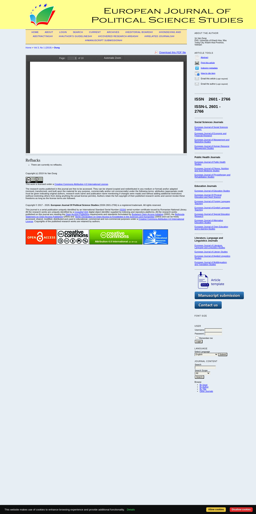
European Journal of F (205, 201)
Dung (57, 47)
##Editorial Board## (139, 32)
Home (35, 32)
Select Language (202, 352)
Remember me (206, 338)
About (49, 32)
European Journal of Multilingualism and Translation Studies (211, 263)
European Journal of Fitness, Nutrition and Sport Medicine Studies (212, 169)
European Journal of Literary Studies (211, 252)
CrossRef (79, 212)
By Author (204, 387)
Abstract (204, 57)
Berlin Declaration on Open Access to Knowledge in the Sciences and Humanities (114, 216)
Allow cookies (216, 509)
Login (63, 32)
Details (131, 509)
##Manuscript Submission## (103, 40)
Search (78, 32)
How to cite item (208, 73)
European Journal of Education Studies (212, 191)
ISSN (122, 209)
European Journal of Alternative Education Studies (209, 221)
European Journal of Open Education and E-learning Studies (211, 228)
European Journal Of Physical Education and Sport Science (208, 196)
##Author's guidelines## (75, 36)
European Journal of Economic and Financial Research (210, 134)
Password (199, 334)
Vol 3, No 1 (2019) (43, 47)
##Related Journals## (159, 36)
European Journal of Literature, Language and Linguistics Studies (210, 246)
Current (95, 32)
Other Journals (206, 391)
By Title (203, 389)
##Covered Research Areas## (118, 36)
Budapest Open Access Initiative (147, 214)
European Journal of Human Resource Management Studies (212, 147)
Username (199, 330)
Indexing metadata (209, 68)
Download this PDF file (172, 52)
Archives (113, 32)
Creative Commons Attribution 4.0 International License (81, 184)
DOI (86, 212)
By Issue (204, 385)
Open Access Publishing (77, 214)
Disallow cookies (241, 509)
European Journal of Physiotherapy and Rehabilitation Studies (213, 176)
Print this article (208, 63)
